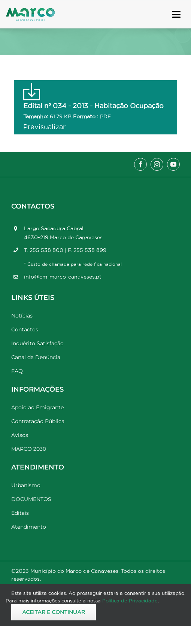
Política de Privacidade (130, 600)
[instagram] (157, 164)
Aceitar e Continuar (53, 612)
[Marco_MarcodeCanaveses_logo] (30, 11)
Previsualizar (44, 126)
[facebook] (140, 164)
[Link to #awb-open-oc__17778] (176, 14)
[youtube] (173, 164)
